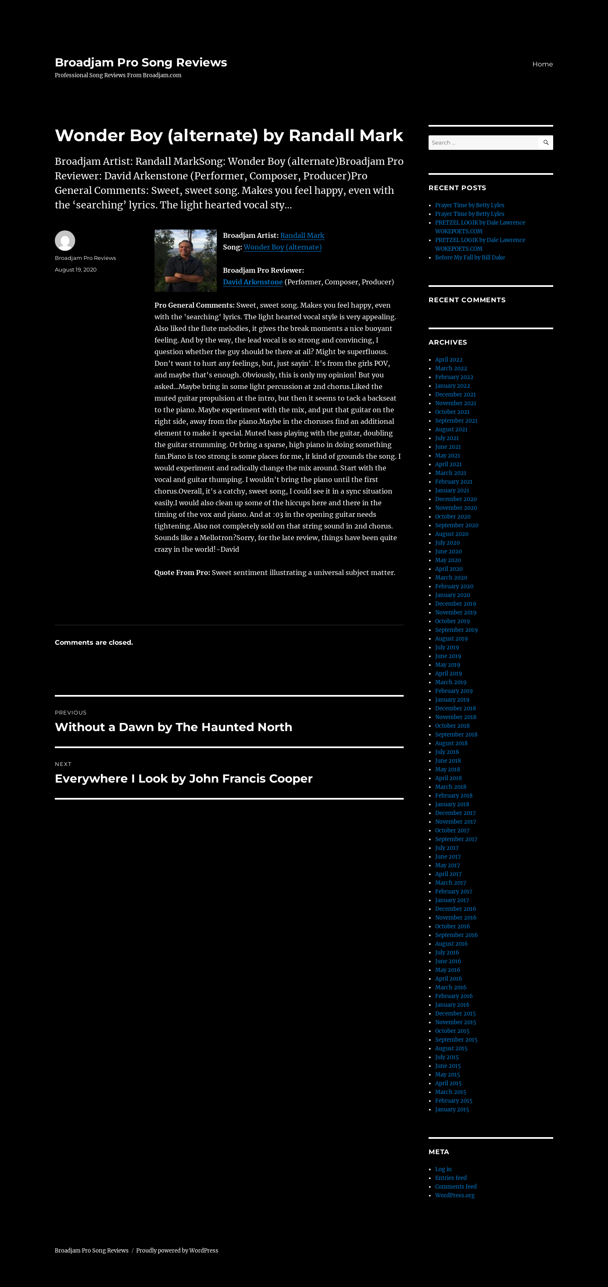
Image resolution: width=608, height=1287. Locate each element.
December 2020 (456, 499)
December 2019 (455, 603)
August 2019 (451, 638)
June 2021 (448, 446)
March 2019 (451, 682)
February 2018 (454, 795)
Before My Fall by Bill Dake (470, 257)
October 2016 (452, 926)
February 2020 (454, 586)
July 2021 (447, 438)
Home (542, 64)
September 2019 (456, 630)
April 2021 (448, 464)
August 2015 (451, 1048)
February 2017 (454, 891)
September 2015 (456, 1039)
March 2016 (451, 987)
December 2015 (455, 1013)
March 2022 (451, 368)
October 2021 (452, 412)
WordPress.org (455, 1195)
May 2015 (447, 1074)
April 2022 (449, 359)
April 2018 (448, 778)
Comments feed (456, 1186)
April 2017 (448, 874)
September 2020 (456, 525)
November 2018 (455, 717)
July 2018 (447, 752)
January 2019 (452, 699)
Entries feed (451, 1178)
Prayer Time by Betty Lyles (470, 205)
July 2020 (447, 542)
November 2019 (456, 612)
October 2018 (452, 725)
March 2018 (450, 786)
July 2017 (447, 847)
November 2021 (455, 403)
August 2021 (451, 429)
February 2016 (454, 996)
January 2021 (452, 490)
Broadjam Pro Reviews (85, 257)
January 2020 (452, 595)
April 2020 (449, 569)
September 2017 (456, 839)
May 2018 (447, 769)
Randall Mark (302, 235)
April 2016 (448, 978)
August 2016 (451, 943)
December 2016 (455, 909)
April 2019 (448, 673)
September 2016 (456, 935)
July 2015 (447, 1057)
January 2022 (452, 385)
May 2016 (448, 970)
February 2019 (454, 691)
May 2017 (447, 865)
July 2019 (447, 647)
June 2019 (448, 656)
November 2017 (455, 821)
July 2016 (447, 952)
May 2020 (448, 560)
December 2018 (455, 708)
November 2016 (456, 917)
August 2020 (451, 534)
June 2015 (448, 1065)
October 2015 (452, 1031)
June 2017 (448, 856)
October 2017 (452, 830)
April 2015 (448, 1083)
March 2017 (450, 882)
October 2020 (453, 516)
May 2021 (447, 455)
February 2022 (454, 377)
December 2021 (455, 394)
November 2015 (455, 1022)
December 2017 (455, 813)
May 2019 (448, 664)
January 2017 (452, 900)
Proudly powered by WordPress (177, 1250)
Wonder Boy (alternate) (283, 247)
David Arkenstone (253, 282)
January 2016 (452, 1004)
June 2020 (448, 551)
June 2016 (448, 961)
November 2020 (456, 507)
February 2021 (454, 481)
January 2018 (452, 804)
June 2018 (448, 760)
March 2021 (450, 473)
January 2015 (452, 1109)
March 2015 (450, 1092)
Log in (443, 1169)
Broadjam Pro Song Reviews (141, 62)
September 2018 (456, 734)
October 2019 (452, 621)
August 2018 (451, 743)
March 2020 (451, 577)
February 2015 (454, 1100)
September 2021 (456, 420)
